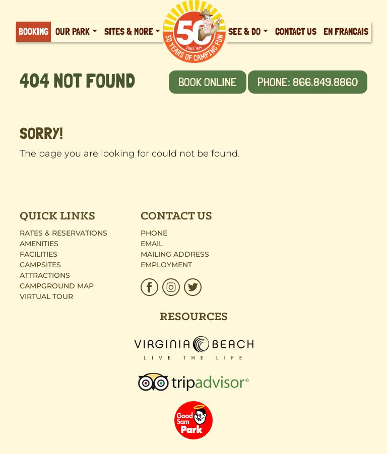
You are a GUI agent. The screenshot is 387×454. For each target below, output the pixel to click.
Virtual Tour (46, 296)
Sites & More (128, 31)
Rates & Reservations (63, 233)
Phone (154, 233)
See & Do (244, 31)
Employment (166, 264)
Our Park (72, 31)
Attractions (45, 275)
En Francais (346, 31)
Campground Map (57, 285)
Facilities (38, 254)
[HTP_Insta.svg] (171, 287)
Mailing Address (175, 254)
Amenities (39, 243)
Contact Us (295, 31)
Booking (33, 31)
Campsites (40, 264)
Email (152, 243)
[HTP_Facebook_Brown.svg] (150, 287)
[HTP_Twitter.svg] (192, 287)
